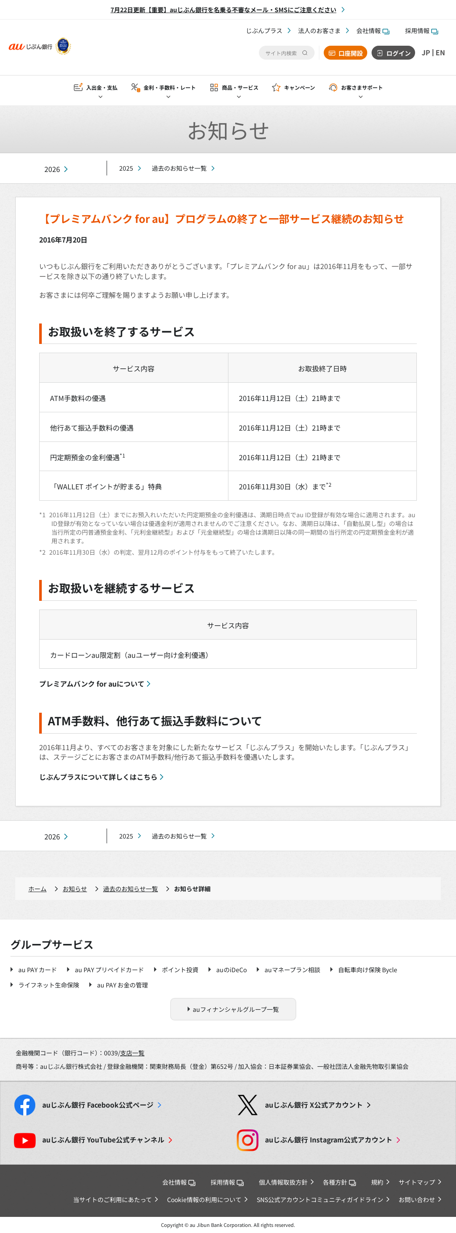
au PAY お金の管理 (122, 984)
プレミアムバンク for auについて (91, 683)
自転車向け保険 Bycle (367, 969)
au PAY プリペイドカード (109, 969)
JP (426, 52)
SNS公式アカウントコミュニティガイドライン (320, 1199)
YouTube (103, 1140)
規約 (377, 1182)
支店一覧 (132, 1052)
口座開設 (351, 53)
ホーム (37, 888)
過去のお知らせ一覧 (179, 168)
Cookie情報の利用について (204, 1199)
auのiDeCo (231, 969)
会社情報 (372, 30)
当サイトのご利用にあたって (112, 1199)
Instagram (328, 1140)
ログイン (398, 53)
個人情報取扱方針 (283, 1182)
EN (440, 52)
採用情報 (421, 30)
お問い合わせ (417, 1199)
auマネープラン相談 (292, 969)
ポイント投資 (180, 969)
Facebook (98, 1105)
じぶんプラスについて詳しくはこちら (98, 776)
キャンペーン (299, 87)
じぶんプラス (264, 30)
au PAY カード (37, 969)
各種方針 (339, 1182)
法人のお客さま (319, 30)
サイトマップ (417, 1182)
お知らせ (75, 888)
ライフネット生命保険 (48, 984)
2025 (126, 168)
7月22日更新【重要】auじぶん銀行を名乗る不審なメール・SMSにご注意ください (223, 9)
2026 (52, 169)
